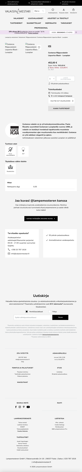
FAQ (22, 351)
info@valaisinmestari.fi (20, 261)
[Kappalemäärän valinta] (51, 78)
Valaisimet (22, 37)
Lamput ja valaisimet (11, 37)
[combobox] (39, 10)
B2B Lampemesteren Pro (59, 429)
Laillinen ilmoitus (22, 425)
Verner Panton (22, 443)
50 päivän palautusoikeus (59, 363)
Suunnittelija (15, 124)
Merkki (36, 124)
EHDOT (22, 427)
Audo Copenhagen (22, 441)
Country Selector (22, 431)
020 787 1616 (22, 346)
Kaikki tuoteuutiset (22, 450)
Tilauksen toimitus (22, 361)
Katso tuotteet (33, 33)
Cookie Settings (59, 425)
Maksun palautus (22, 365)
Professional (41, 28)
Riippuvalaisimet (31, 37)
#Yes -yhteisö (60, 422)
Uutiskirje (59, 361)
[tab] (23, 122)
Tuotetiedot (54, 122)
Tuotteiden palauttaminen (22, 363)
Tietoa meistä (22, 422)
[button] (39, 47)
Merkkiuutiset (59, 427)
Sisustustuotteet (22, 448)
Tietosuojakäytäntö (22, 429)
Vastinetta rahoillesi (22, 445)
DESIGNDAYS (62, 32)
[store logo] (18, 10)
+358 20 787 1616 (18, 257)
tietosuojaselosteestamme (50, 324)
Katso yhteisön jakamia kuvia (40, 227)
